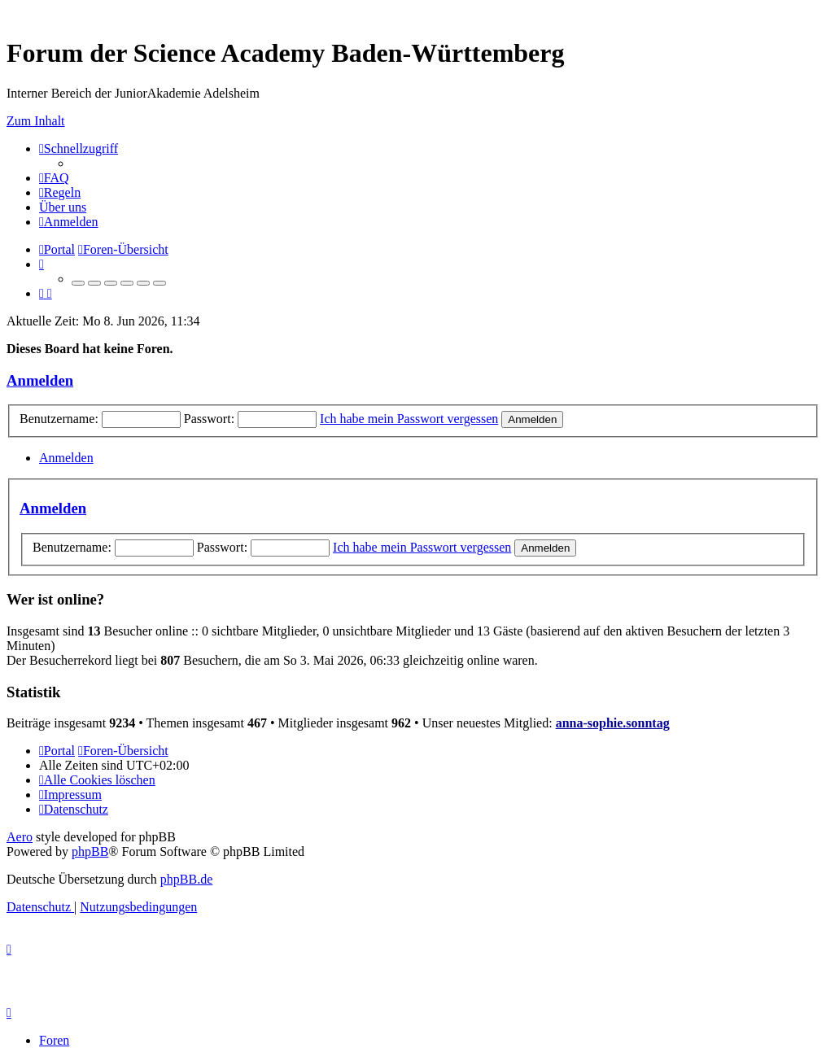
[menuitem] (54, 178)
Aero (20, 837)
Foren (54, 1040)
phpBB (90, 851)
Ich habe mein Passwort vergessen (409, 419)
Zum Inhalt (36, 121)
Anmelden (40, 380)
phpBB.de (186, 879)
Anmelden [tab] (66, 458)
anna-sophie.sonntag (613, 723)
